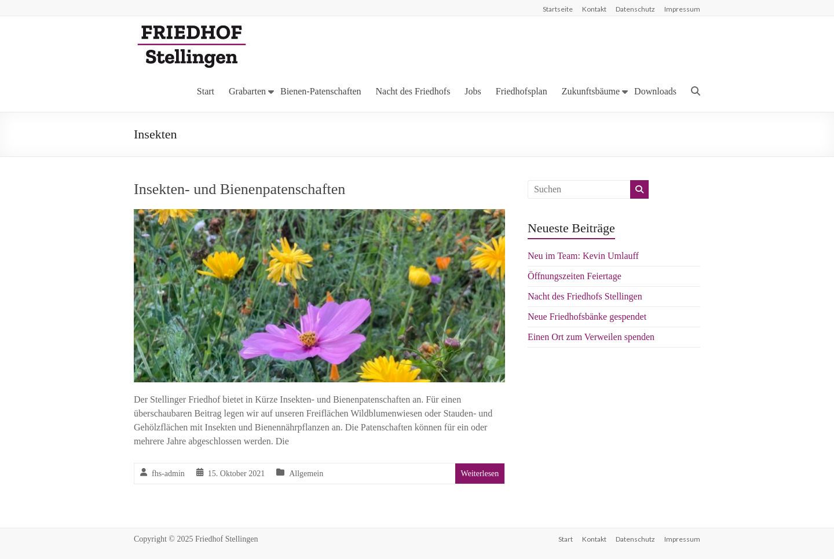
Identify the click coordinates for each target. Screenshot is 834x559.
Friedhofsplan (521, 91)
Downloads (655, 91)
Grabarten (247, 91)
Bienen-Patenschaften (320, 91)
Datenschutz (635, 9)
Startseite (558, 9)
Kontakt (594, 9)
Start (205, 91)
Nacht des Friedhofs (413, 91)
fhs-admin (168, 473)
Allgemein (306, 473)
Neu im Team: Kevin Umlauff (583, 256)
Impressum (682, 9)
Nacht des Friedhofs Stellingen (585, 296)
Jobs (472, 91)
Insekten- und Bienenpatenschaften (239, 189)
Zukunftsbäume (591, 91)
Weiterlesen (480, 473)
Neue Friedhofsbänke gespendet (587, 316)
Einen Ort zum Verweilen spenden (591, 337)
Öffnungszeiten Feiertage (574, 276)
